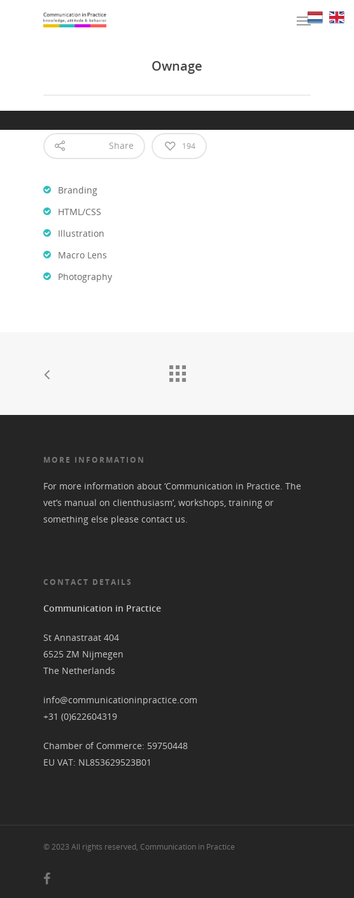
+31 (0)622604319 (80, 716)
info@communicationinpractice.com (120, 700)
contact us (163, 519)
